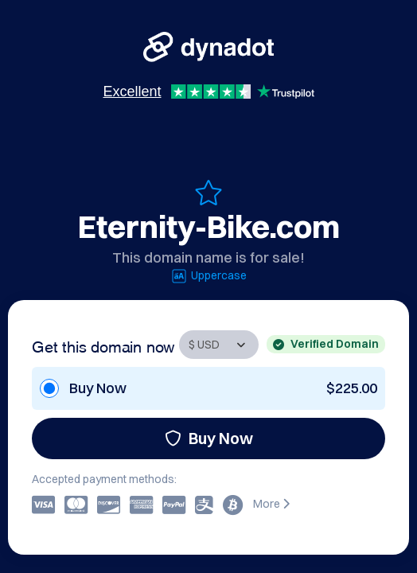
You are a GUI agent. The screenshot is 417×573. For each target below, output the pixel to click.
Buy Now (209, 438)
